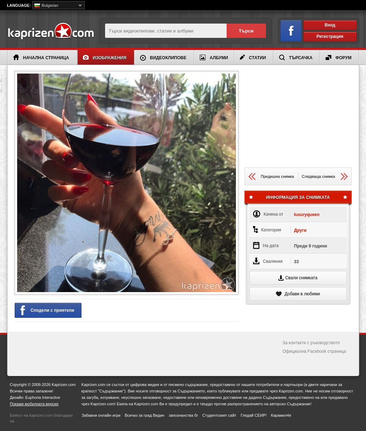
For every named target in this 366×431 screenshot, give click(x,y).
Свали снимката (297, 278)
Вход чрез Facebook (286, 29)
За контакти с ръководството (311, 342)
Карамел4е (281, 415)
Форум (339, 57)
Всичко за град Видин (144, 415)
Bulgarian (46, 5)
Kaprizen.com (50, 31)
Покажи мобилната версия (34, 404)
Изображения (105, 57)
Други (300, 230)
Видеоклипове (163, 58)
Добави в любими (298, 293)
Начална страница (41, 57)
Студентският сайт (219, 415)
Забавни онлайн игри (101, 415)
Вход (330, 24)
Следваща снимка (324, 176)
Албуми (214, 57)
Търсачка (296, 57)
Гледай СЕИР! (254, 415)
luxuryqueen (307, 214)
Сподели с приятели (47, 310)
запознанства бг (183, 415)
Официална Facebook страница (314, 351)
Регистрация (329, 36)
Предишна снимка (271, 176)
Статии (253, 57)
